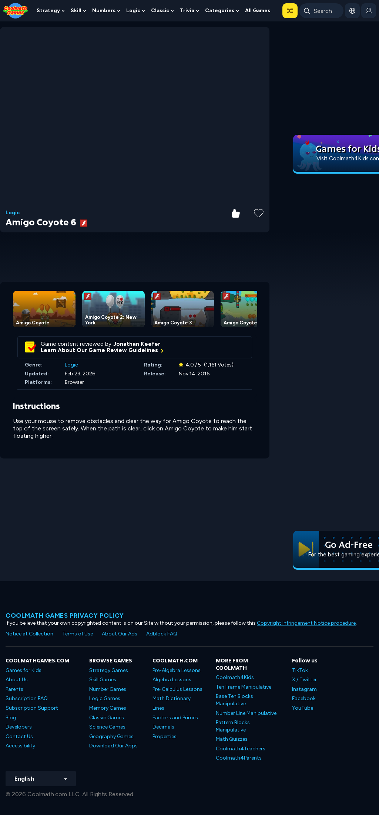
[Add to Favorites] (259, 212)
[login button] (368, 10)
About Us (17, 679)
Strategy (48, 10)
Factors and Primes (175, 718)
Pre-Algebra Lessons (176, 670)
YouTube (302, 708)
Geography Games (111, 736)
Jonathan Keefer (136, 344)
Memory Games (107, 708)
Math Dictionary (171, 698)
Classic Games (106, 718)
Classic (160, 10)
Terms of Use (77, 634)
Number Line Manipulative (246, 713)
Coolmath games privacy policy (65, 615)
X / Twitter (304, 679)
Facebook (304, 698)
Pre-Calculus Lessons (177, 689)
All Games (257, 10)
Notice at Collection (29, 634)
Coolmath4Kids (235, 677)
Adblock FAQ (161, 634)
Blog (11, 718)
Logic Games (104, 698)
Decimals (163, 727)
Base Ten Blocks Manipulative (234, 700)
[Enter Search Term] (321, 10)
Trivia (187, 10)
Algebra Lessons (171, 679)
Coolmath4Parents (239, 758)
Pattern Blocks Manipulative (233, 726)
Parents (14, 689)
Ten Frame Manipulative (243, 687)
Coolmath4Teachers (240, 749)
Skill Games (102, 679)
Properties (164, 736)
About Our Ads (119, 634)
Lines (158, 708)
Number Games (107, 689)
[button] (290, 10)
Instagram (304, 689)
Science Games (107, 727)
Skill (76, 10)
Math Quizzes (232, 739)
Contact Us (19, 736)
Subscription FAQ (27, 698)
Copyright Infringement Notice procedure (306, 623)
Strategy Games (108, 670)
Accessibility (20, 746)
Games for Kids (23, 670)
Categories (219, 10)
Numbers (103, 10)
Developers (19, 727)
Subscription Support (32, 708)
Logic (133, 10)
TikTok (300, 670)
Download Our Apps (113, 746)
